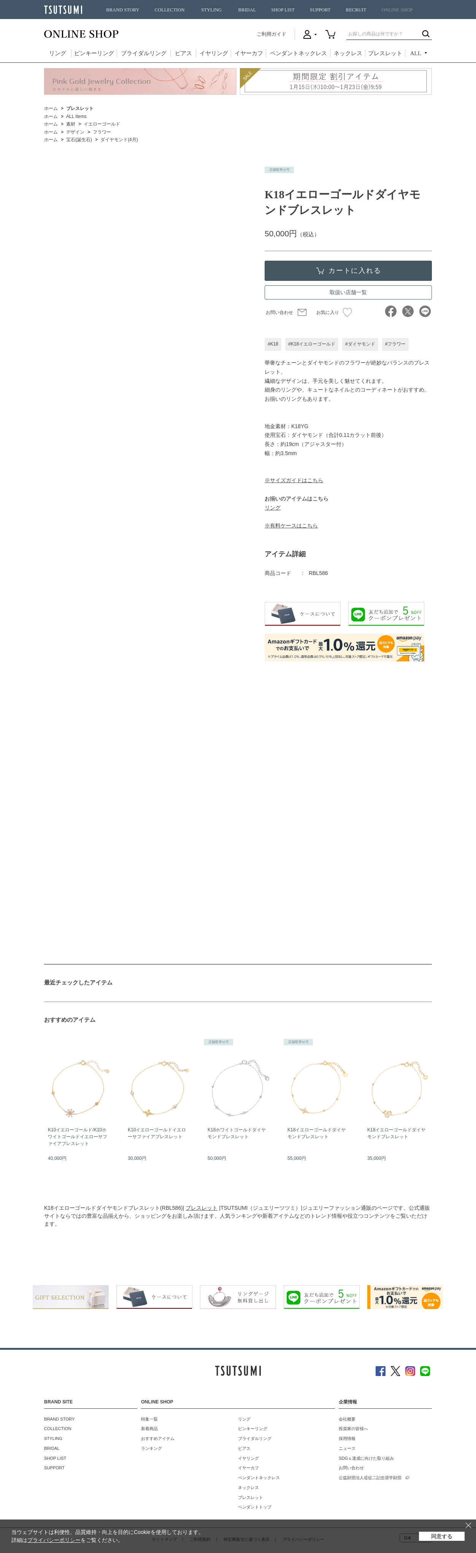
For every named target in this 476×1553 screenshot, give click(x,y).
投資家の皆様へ (353, 1428)
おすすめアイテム (158, 1438)
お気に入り (334, 312)
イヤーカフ (249, 53)
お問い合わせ (279, 312)
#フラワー (395, 344)
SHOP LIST (282, 10)
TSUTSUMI (63, 9)
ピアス (183, 53)
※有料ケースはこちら (291, 525)
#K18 (273, 344)
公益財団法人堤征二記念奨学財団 (370, 1477)
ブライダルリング (144, 53)
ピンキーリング (94, 53)
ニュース (347, 1448)
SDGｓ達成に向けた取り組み (366, 1458)
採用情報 (347, 1438)
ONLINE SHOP (397, 10)
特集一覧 (149, 1419)
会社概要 (347, 1419)
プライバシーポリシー (54, 1540)
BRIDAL (247, 10)
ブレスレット (385, 53)
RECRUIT (356, 10)
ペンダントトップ (254, 1507)
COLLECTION (170, 10)
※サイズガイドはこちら (294, 480)
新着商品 (149, 1428)
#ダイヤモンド (360, 344)
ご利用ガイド (271, 34)
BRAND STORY (123, 10)
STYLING (211, 10)
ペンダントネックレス (298, 53)
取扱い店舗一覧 (348, 292)
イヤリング (214, 53)
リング (57, 53)
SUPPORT (320, 10)
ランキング (151, 1448)
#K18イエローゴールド (311, 344)
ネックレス (348, 53)
